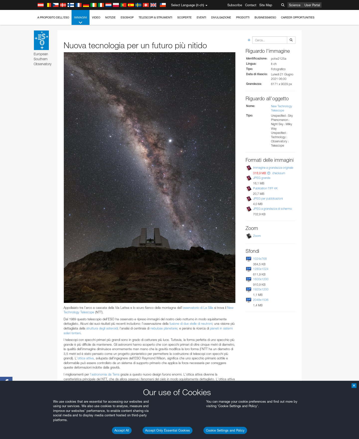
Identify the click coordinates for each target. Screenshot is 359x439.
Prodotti (243, 17)
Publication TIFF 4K (265, 188)
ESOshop (127, 17)
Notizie (110, 17)
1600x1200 (261, 279)
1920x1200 (261, 289)
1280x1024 (261, 269)
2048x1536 (261, 300)
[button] (268, 173)
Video (96, 17)
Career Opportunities (297, 17)
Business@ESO (265, 17)
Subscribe (234, 5)
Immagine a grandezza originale (273, 167)
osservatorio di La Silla (198, 308)
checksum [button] (278, 173)
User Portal (312, 5)
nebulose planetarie (163, 328)
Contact (250, 5)
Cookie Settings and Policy (225, 430)
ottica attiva (86, 358)
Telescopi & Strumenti (155, 17)
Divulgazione (221, 17)
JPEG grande (261, 178)
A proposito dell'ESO (53, 17)
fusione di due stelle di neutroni (191, 324)
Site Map (265, 5)
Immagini (81, 20)
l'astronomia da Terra (104, 374)
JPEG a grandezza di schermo (272, 209)
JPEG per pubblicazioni (268, 198)
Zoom (257, 236)
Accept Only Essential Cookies (167, 430)
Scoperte (184, 17)
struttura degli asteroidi (102, 328)
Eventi (201, 17)
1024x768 (260, 259)
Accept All (121, 430)
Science (294, 5)
